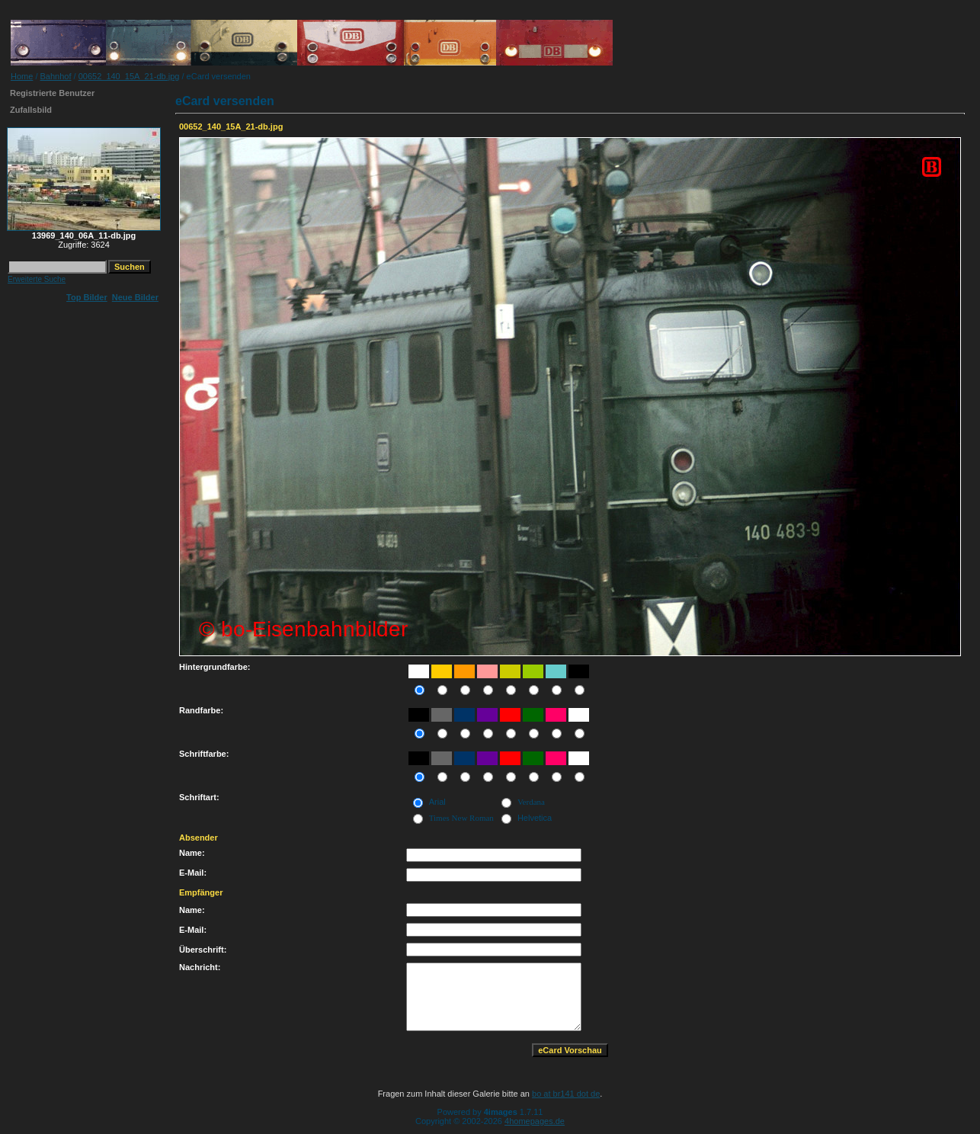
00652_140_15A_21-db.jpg (129, 76)
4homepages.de (534, 1121)
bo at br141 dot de (566, 1093)
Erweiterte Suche (37, 279)
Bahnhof (56, 76)
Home (22, 76)
